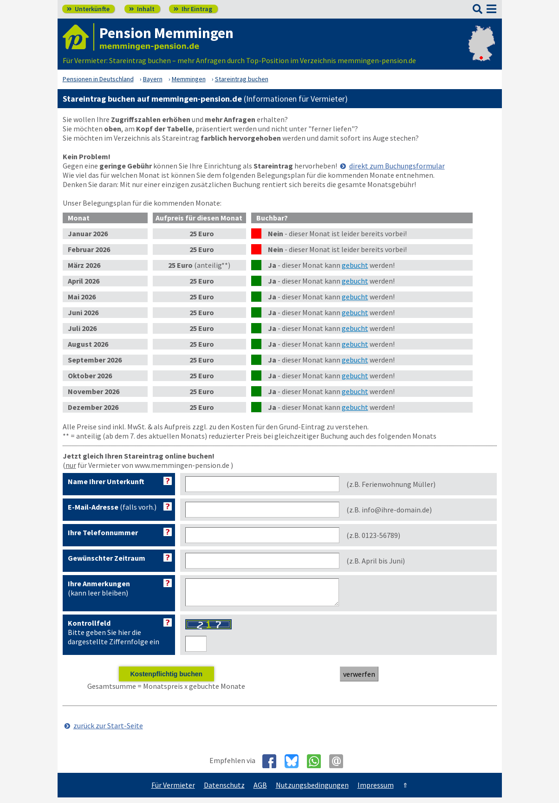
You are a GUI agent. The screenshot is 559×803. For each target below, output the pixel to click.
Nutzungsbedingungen (312, 790)
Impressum (376, 790)
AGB (260, 790)
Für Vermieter (173, 790)
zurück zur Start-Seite (108, 731)
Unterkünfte (88, 9)
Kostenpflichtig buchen (166, 679)
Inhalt (142, 9)
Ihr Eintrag (193, 9)
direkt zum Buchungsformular (397, 165)
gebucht (355, 265)
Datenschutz (224, 790)
